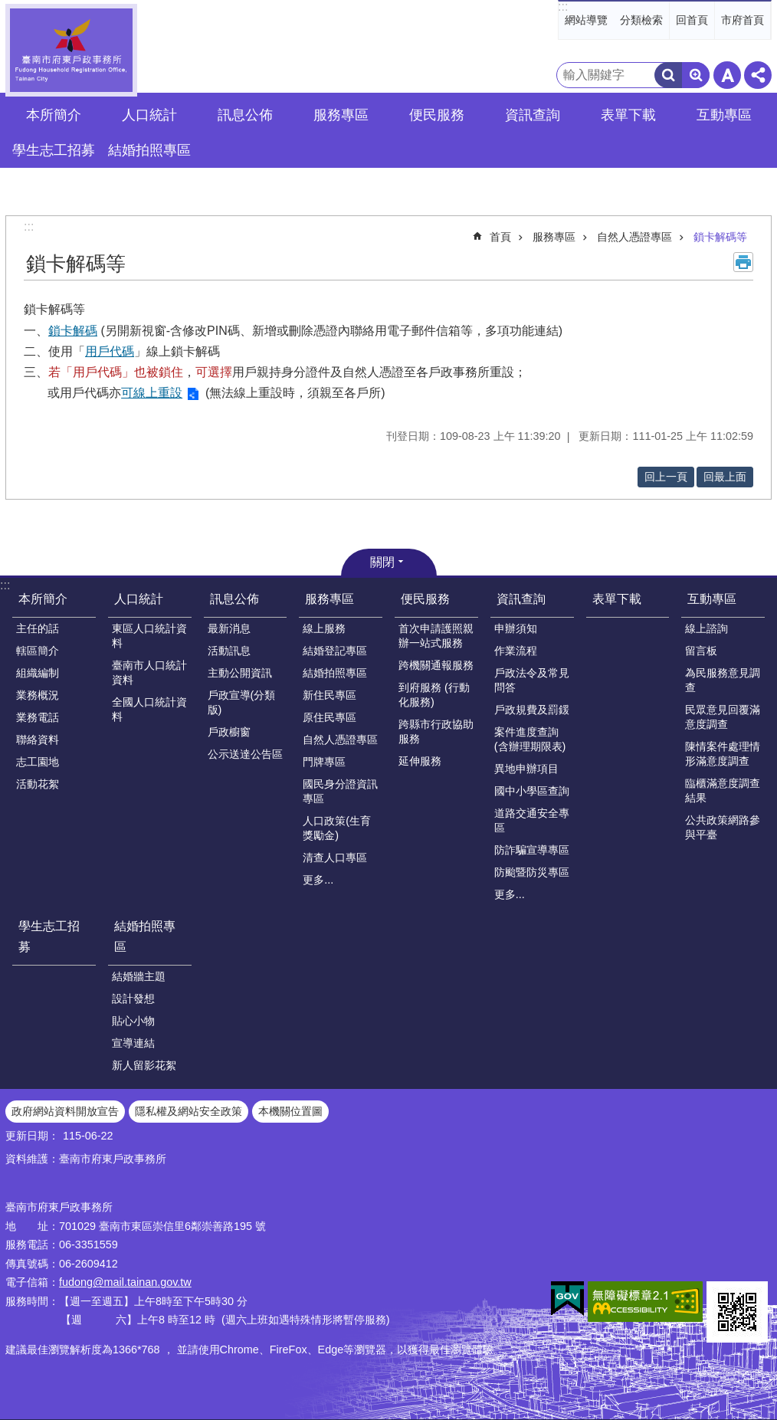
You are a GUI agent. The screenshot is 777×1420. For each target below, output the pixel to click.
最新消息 (229, 628)
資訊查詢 (521, 598)
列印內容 (743, 262)
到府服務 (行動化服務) (434, 694)
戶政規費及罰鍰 (531, 709)
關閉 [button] (382, 562)
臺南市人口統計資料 (149, 672)
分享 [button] (758, 75)
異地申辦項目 (526, 768)
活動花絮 (37, 784)
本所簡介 (42, 598)
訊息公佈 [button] (245, 115)
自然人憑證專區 (634, 237)
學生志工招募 (53, 150)
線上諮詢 (706, 628)
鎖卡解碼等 (720, 237)
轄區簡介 (37, 650)
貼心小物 (133, 1021)
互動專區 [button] (724, 115)
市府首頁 (742, 20)
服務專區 (554, 237)
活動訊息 (229, 650)
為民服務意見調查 (722, 680)
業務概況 (37, 695)
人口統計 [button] (149, 115)
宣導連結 (133, 1043)
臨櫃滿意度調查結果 (722, 790)
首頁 (500, 237)
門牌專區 (324, 762)
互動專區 (711, 598)
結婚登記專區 (335, 650)
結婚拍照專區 (335, 673)
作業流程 (515, 650)
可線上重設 (151, 392)
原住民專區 (329, 717)
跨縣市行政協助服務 (436, 731)
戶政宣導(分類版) (242, 702)
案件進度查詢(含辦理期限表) (530, 739)
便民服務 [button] (436, 115)
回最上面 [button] (724, 477)
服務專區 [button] (341, 115)
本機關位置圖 (290, 1111)
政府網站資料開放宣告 (65, 1111)
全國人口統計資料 (149, 709)
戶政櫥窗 (229, 732)
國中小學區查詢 (531, 791)
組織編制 (37, 673)
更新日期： (32, 1136)
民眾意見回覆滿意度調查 (722, 716)
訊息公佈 (234, 598)
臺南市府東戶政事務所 (71, 50)
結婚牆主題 (139, 976)
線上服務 (324, 628)
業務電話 (37, 717)
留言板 (701, 650)
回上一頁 (665, 477)
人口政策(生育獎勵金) (337, 828)
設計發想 (133, 998)
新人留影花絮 (144, 1065)
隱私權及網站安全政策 (188, 1111)
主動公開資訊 (240, 673)
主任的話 (37, 628)
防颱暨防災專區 (531, 872)
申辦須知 (515, 628)
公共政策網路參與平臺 (722, 827)
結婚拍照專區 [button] (149, 150)
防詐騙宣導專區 (531, 850)
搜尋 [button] (668, 75)
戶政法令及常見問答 (531, 680)
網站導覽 (586, 20)
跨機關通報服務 (436, 665)
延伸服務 (419, 761)
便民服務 (425, 598)
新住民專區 (329, 695)
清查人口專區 (335, 857)
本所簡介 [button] (53, 115)
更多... (318, 880)
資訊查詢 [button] (532, 115)
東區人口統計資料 (149, 635)
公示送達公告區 (245, 754)
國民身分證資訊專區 (340, 791)
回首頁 (692, 20)
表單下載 (628, 115)
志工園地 (37, 762)
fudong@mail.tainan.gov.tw (125, 1282)
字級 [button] (727, 75)
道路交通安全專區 (531, 820)
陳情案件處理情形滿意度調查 (722, 753)
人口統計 (138, 598)
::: (563, 6)
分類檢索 (641, 20)
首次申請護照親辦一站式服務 (436, 635)
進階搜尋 (696, 75)
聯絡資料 (37, 739)
